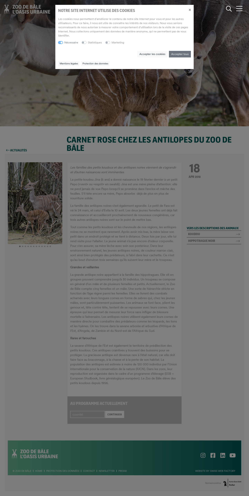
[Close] (190, 10)
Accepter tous (180, 54)
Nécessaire (71, 42)
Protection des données (95, 63)
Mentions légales (69, 63)
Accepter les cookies (152, 54)
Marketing (118, 42)
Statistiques (95, 42)
